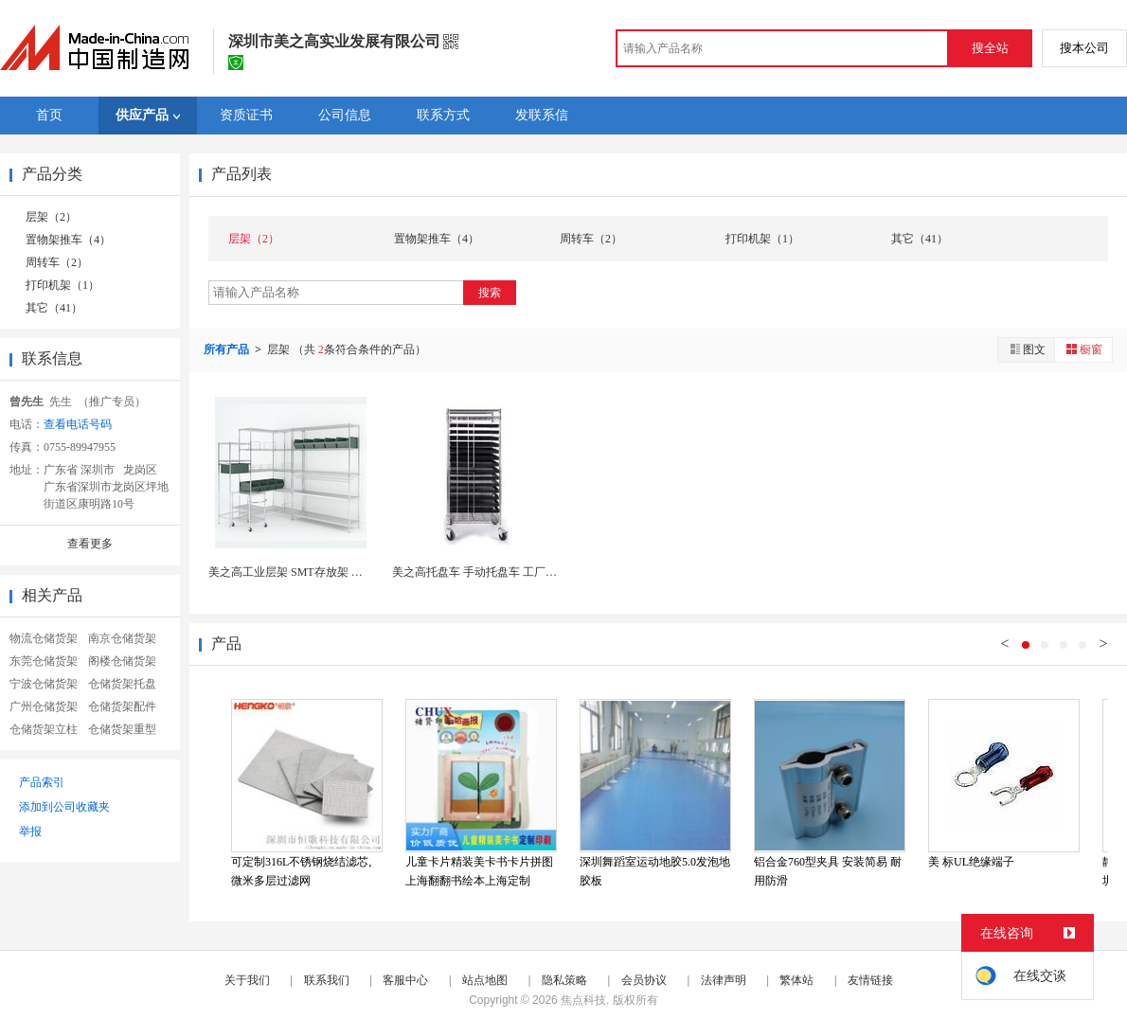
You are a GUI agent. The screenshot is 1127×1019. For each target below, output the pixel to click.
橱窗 (1083, 349)
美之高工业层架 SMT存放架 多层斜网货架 (314, 572)
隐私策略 (564, 980)
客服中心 (405, 980)
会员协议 (644, 980)
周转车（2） (57, 262)
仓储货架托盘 (122, 683)
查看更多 (90, 543)
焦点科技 (583, 1000)
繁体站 (796, 980)
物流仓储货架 (43, 638)
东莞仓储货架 (43, 661)
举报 (30, 831)
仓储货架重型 (122, 729)
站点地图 (485, 980)
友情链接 (870, 980)
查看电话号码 (78, 424)
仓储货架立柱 (43, 729)
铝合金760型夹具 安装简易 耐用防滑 (828, 871)
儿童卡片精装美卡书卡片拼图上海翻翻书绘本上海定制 (479, 871)
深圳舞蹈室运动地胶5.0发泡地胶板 (655, 871)
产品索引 (41, 782)
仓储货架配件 (122, 706)
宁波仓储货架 (43, 683)
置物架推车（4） (68, 239)
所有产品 (228, 349)
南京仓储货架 (122, 638)
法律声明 (723, 980)
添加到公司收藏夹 (64, 806)
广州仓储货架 (43, 706)
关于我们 (247, 980)
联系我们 (326, 980)
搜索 (489, 292)
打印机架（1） (62, 285)
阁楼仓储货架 (122, 661)
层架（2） (51, 216)
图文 (1027, 349)
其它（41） (54, 307)
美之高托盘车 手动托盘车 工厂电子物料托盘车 (508, 572)
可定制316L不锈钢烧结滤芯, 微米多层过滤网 (301, 871)
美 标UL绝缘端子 (971, 861)
